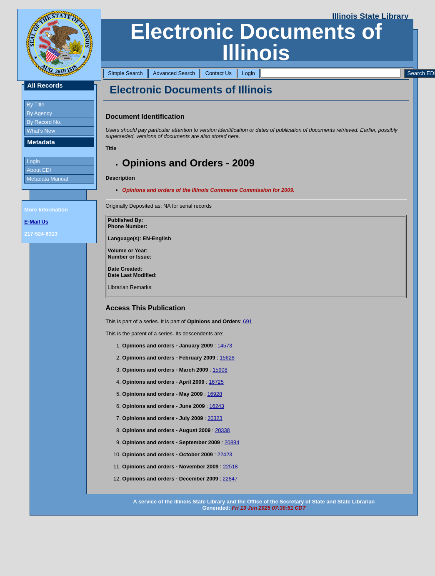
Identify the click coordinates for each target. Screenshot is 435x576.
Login (248, 73)
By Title (35, 104)
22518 (230, 466)
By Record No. (44, 122)
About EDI (39, 170)
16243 (216, 406)
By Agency (39, 113)
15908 (220, 370)
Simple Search (125, 73)
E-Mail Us (36, 222)
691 (247, 321)
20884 (232, 442)
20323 (215, 418)
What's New (41, 131)
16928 (214, 394)
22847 (230, 478)
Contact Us (218, 73)
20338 (222, 430)
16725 (216, 382)
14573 (225, 345)
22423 (225, 454)
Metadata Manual (47, 179)
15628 (227, 358)
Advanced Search (174, 73)
